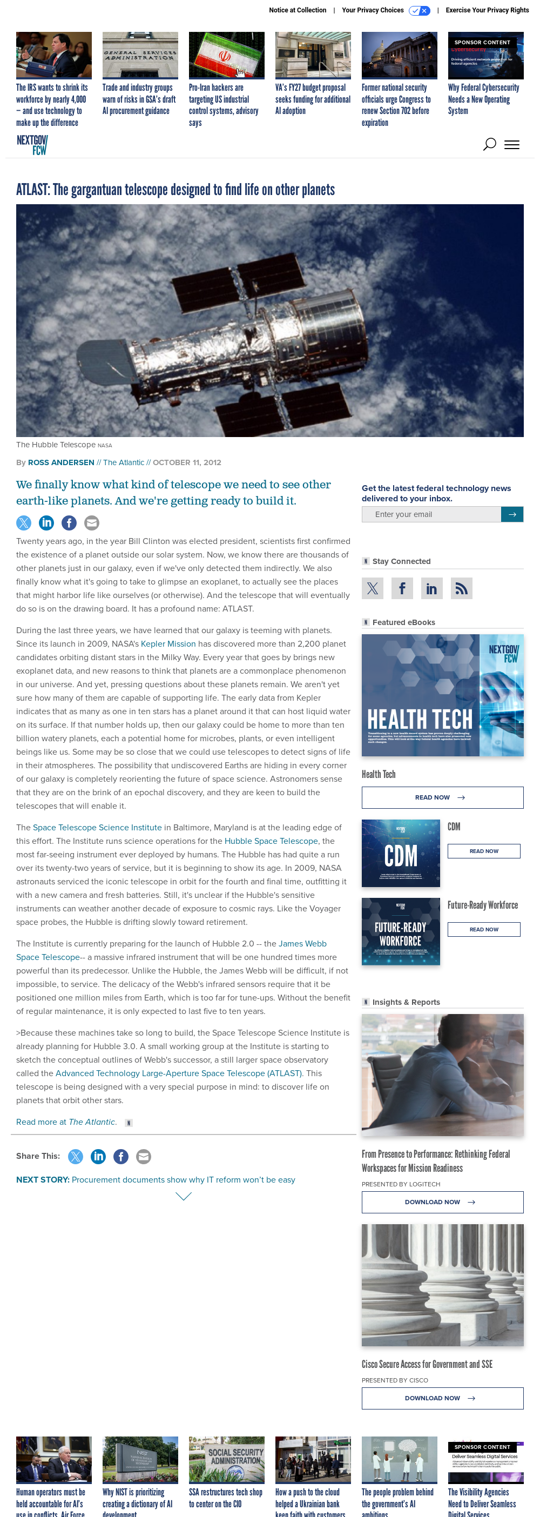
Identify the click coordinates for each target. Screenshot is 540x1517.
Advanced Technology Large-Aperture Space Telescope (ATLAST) (179, 1073)
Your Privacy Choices (386, 11)
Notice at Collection (297, 10)
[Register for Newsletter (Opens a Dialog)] (512, 514)
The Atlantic (123, 462)
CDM (454, 826)
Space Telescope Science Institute (97, 827)
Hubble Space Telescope (271, 841)
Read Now (443, 798)
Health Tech (379, 774)
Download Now (443, 1202)
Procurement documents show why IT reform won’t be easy (183, 1179)
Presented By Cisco (395, 1380)
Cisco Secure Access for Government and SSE (427, 1364)
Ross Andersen (61, 462)
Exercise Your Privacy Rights (487, 10)
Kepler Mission (168, 643)
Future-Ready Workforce (483, 904)
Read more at (65, 1122)
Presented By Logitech (401, 1184)
